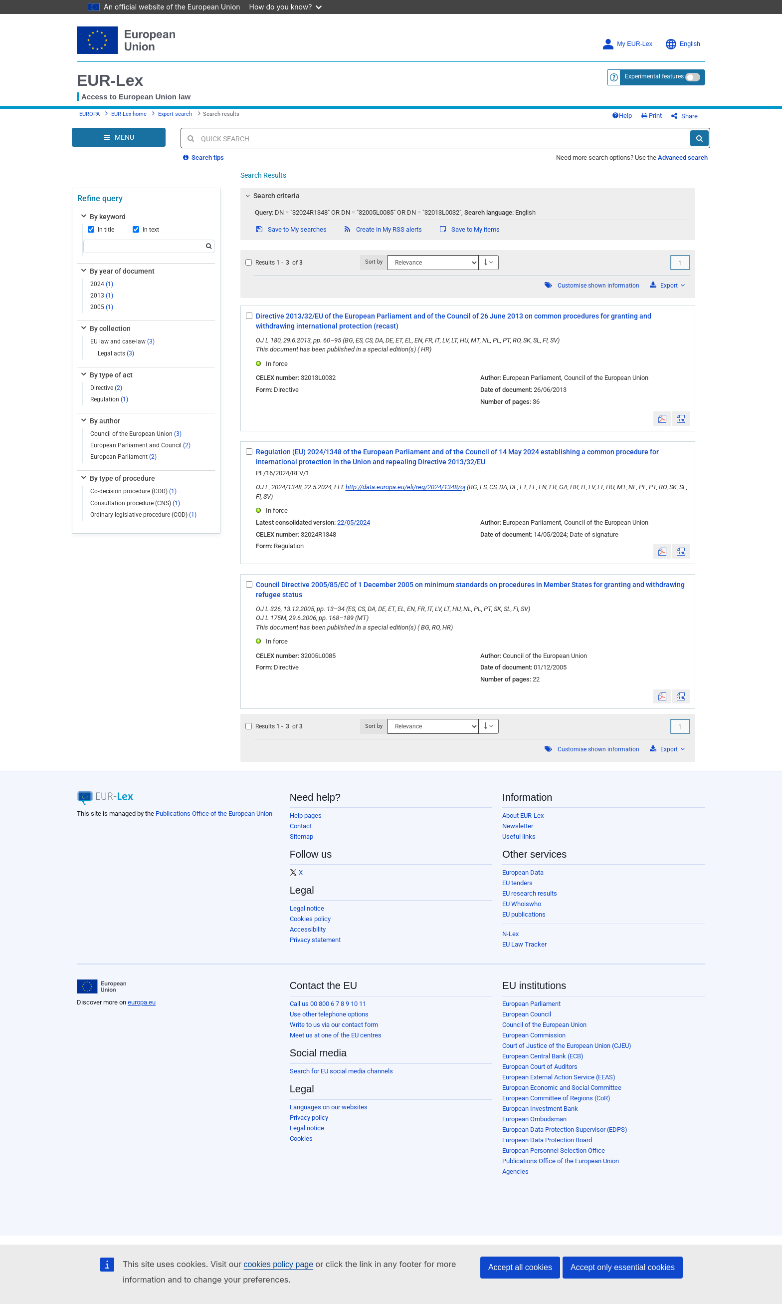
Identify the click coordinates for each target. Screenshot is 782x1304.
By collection (105, 328)
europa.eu (142, 1002)
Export (667, 285)
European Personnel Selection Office (553, 1150)
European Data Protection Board (547, 1140)
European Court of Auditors (540, 1066)
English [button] (682, 44)
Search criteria (271, 196)
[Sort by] (433, 262)
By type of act (106, 375)
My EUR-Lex (627, 44)
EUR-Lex (110, 80)
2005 (101, 307)
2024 (101, 284)
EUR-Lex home (129, 114)
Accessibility (308, 929)
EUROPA (89, 114)
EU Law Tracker (524, 944)
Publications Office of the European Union (214, 813)
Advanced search (683, 157)
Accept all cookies (520, 1267)
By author (99, 421)
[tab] (468, 195)
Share (684, 116)
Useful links (519, 836)
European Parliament (123, 456)
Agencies (515, 1171)
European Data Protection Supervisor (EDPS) (564, 1129)
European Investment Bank (540, 1108)
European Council (526, 1014)
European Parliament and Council (140, 445)
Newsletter (517, 826)
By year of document (117, 271)
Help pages (306, 815)
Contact (301, 826)
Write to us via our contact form (334, 1024)
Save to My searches (291, 229)
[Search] (699, 138)
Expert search (175, 114)
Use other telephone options (329, 1014)
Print (651, 115)
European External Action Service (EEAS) (558, 1077)
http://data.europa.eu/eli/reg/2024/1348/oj (405, 487)
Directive (106, 387)
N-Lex (510, 934)
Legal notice (307, 908)
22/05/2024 (353, 522)
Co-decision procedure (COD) (133, 491)
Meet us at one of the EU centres (336, 1035)
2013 (101, 295)
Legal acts (116, 353)
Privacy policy (309, 1117)
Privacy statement (315, 940)
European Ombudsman (534, 1119)
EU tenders (517, 883)
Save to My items (469, 229)
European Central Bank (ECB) (543, 1056)
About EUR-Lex (523, 815)
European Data (523, 872)
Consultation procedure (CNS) (135, 503)
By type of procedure (117, 478)
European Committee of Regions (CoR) (556, 1098)
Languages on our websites (329, 1107)
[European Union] (101, 986)
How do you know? (285, 6)
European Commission (534, 1035)
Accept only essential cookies (623, 1267)
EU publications (524, 914)
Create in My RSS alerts (382, 229)
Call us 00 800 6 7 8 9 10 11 (328, 1003)
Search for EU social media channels (341, 1071)
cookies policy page (278, 1264)
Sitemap (301, 836)
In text (146, 229)
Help (622, 115)
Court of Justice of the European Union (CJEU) (566, 1045)
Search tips (203, 157)
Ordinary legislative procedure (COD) (143, 514)
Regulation (109, 399)
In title (101, 229)
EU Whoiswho (521, 904)
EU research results (529, 893)
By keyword (102, 217)
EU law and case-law (122, 341)
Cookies (301, 1138)
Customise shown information (598, 285)
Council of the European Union (136, 433)
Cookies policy (310, 919)
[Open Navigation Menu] (119, 137)
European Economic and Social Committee (561, 1087)
